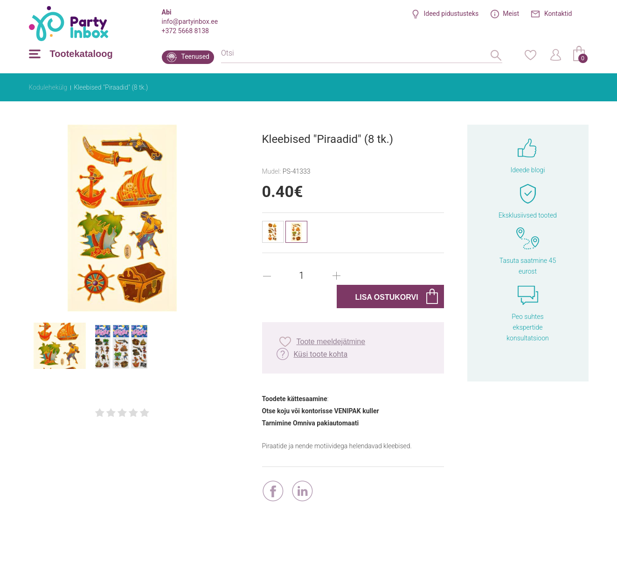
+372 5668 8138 (185, 31)
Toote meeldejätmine (331, 342)
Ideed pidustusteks (450, 13)
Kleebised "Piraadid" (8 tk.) (111, 87)
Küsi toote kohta (321, 354)
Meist (511, 13)
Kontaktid (558, 13)
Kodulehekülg (48, 87)
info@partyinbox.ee (190, 21)
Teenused (195, 56)
